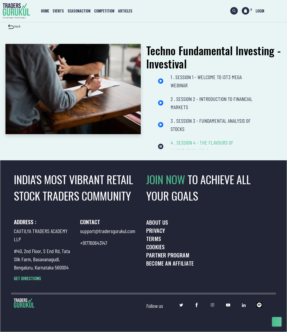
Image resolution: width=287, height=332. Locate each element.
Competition (104, 11)
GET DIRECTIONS (27, 278)
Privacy (155, 230)
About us (157, 222)
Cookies (155, 247)
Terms (153, 238)
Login (260, 11)
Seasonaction (79, 11)
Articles (125, 11)
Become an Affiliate (170, 263)
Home (45, 11)
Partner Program (167, 255)
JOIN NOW (167, 179)
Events (58, 11)
